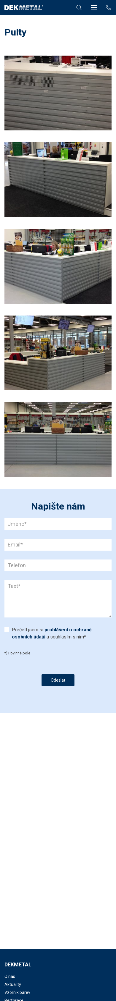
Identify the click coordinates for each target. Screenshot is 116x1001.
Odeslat (58, 680)
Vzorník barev (17, 992)
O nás (9, 976)
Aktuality (12, 984)
